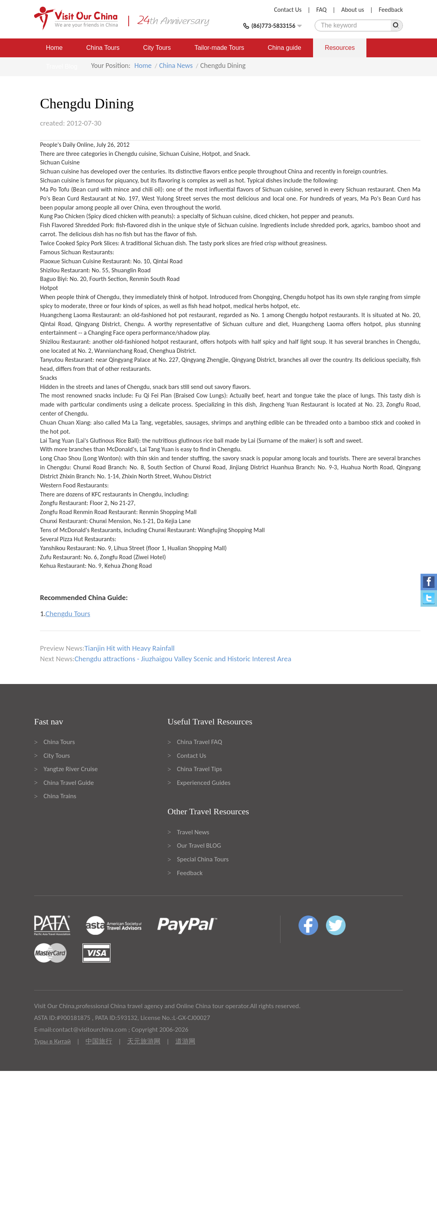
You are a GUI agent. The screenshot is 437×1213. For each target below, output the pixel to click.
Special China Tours (203, 859)
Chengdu (126, 153)
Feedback (391, 9)
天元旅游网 (143, 1041)
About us (352, 9)
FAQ (321, 9)
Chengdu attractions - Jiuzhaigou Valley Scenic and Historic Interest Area (183, 658)
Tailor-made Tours (219, 47)
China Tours (103, 47)
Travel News (193, 832)
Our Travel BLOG (199, 845)
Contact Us (288, 9)
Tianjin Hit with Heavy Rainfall (129, 648)
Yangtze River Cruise (71, 769)
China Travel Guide (69, 783)
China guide (284, 47)
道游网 (185, 1041)
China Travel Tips (199, 769)
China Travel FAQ (199, 742)
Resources (340, 47)
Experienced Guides (203, 783)
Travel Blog (61, 66)
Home (54, 47)
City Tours (157, 47)
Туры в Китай (52, 1041)
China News (176, 65)
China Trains (60, 796)
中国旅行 (99, 1041)
